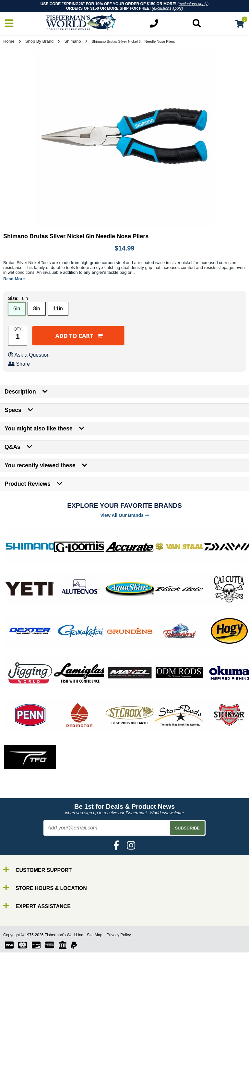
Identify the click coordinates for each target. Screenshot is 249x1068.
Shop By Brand (39, 41)
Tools (19, 1048)
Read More (14, 278)
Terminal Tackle (31, 1054)
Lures (19, 1036)
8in (36, 308)
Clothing (22, 1059)
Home (9, 41)
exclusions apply (193, 4)
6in (16, 308)
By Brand (23, 1013)
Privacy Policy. (119, 935)
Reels (19, 1025)
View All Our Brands (124, 515)
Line (18, 1030)
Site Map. (95, 935)
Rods (19, 1019)
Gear (19, 1042)
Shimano (72, 41)
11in (58, 308)
